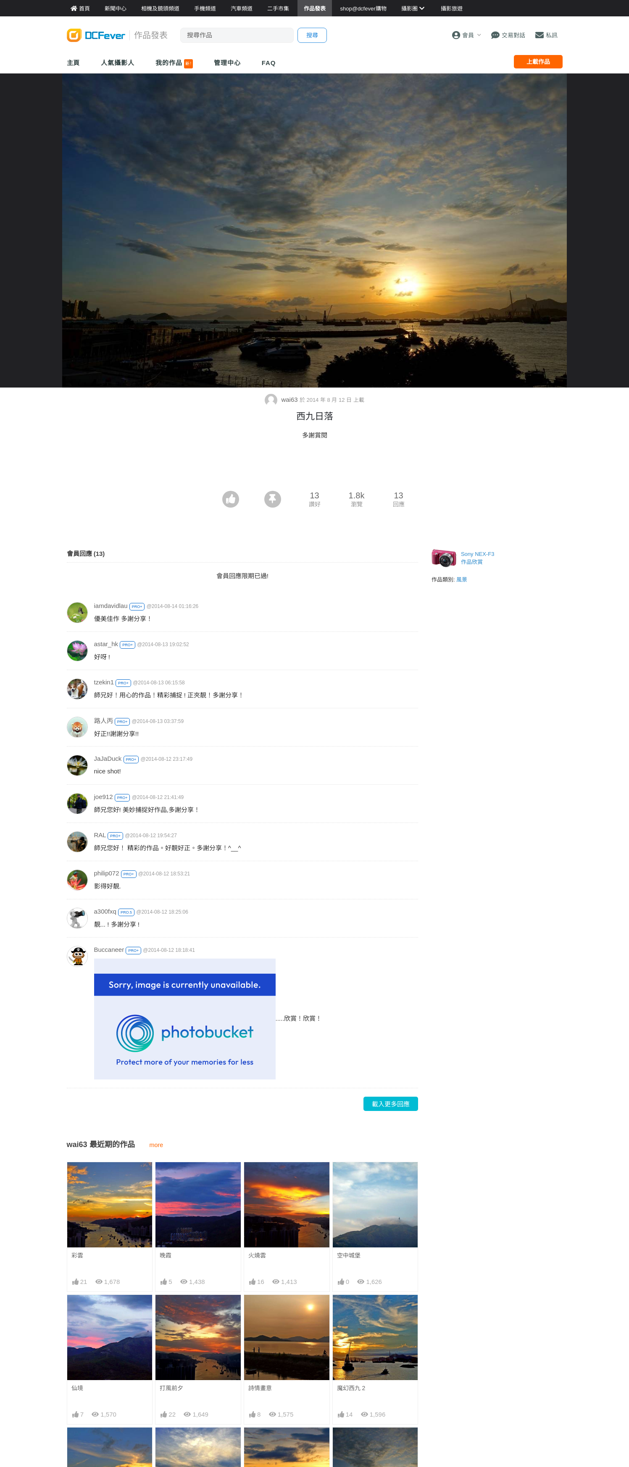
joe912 (103, 796)
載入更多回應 (391, 1104)
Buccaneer (109, 949)
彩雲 (77, 1255)
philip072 (106, 873)
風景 (461, 579)
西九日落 (349, 1442)
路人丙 (103, 720)
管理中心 (227, 62)
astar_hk (106, 643)
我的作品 (174, 63)
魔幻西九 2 (351, 1388)
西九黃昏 (260, 1442)
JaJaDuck (108, 758)
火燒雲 (257, 1255)
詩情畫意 (260, 1388)
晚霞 (165, 1255)
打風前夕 (171, 1388)
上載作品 (538, 61)
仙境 (77, 1388)
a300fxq (105, 911)
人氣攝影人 (117, 62)
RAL (100, 834)
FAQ (269, 62)
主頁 (73, 62)
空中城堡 (349, 1255)
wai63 (282, 399)
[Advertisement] (315, 468)
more (156, 1145)
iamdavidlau (111, 605)
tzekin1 (104, 682)
